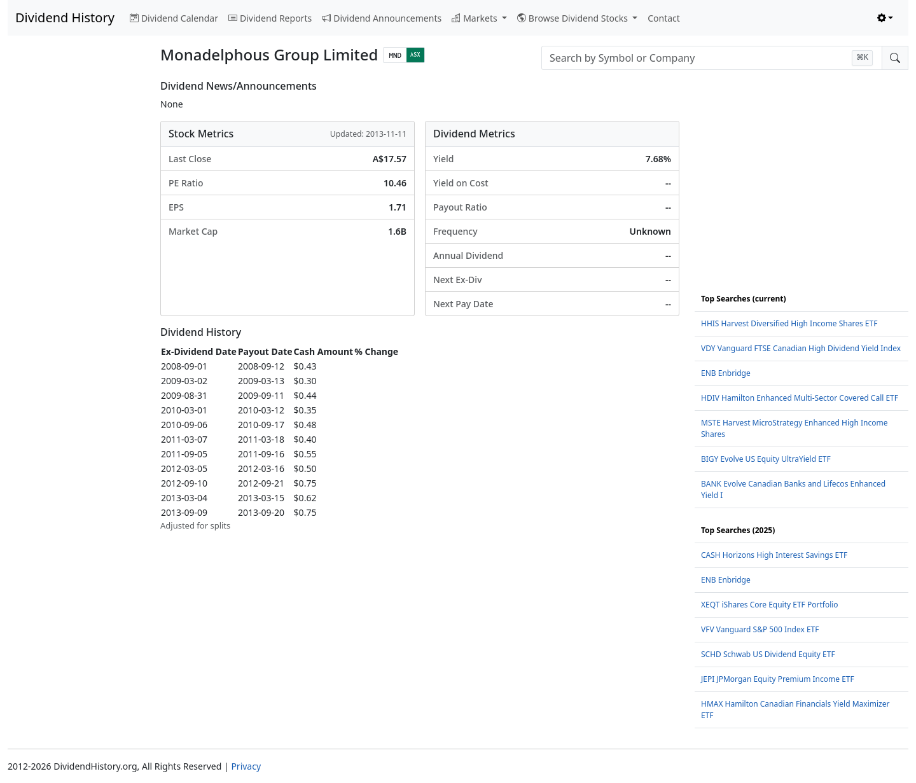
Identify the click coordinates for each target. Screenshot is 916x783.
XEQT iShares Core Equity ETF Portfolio (769, 604)
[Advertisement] (76, 271)
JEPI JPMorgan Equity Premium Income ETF (777, 679)
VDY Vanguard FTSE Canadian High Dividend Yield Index (801, 348)
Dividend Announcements (381, 18)
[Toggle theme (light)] (885, 18)
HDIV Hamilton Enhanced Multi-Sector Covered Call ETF (799, 397)
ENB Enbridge (726, 373)
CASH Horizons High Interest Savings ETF (774, 555)
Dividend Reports (270, 18)
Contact (664, 18)
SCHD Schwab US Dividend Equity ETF (768, 654)
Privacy (246, 766)
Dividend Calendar (174, 18)
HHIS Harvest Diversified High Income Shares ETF (789, 323)
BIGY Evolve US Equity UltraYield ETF (766, 459)
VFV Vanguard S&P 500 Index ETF (760, 629)
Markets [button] (475, 18)
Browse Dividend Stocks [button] (573, 18)
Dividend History (64, 17)
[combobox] (711, 58)
